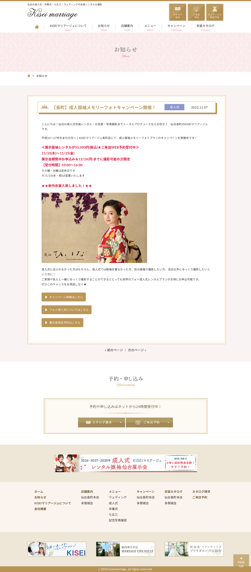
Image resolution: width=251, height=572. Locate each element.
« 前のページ (114, 350)
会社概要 (40, 509)
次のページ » (137, 350)
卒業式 (113, 509)
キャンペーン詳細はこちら (66, 297)
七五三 (113, 514)
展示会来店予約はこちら (64, 322)
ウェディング (118, 497)
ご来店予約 (149, 422)
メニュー (150, 28)
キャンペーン (176, 28)
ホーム (38, 491)
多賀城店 (87, 503)
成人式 (113, 503)
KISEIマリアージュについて (68, 28)
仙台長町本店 (90, 497)
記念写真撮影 (118, 520)
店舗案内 (127, 28)
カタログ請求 (101, 422)
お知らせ (104, 28)
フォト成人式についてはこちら (69, 309)
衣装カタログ (205, 28)
